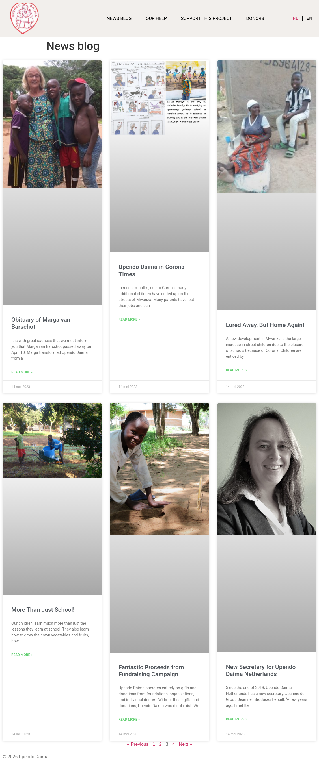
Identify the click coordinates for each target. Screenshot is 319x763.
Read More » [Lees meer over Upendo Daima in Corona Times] (129, 319)
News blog (119, 18)
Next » (185, 744)
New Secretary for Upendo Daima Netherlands (261, 670)
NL (295, 19)
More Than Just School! (42, 609)
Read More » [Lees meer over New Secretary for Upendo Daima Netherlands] (236, 719)
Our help (156, 18)
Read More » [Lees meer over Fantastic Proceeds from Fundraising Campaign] (129, 719)
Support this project (206, 18)
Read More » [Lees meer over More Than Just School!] (22, 655)
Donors (255, 18)
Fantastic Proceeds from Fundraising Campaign (151, 671)
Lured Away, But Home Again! (265, 325)
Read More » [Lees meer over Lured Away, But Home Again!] (236, 370)
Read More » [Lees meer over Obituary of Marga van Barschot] (22, 372)
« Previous (137, 744)
